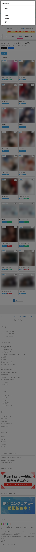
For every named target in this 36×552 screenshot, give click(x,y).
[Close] (33, 3)
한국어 (6, 22)
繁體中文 (7, 18)
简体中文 (7, 15)
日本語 (6, 8)
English (6, 12)
